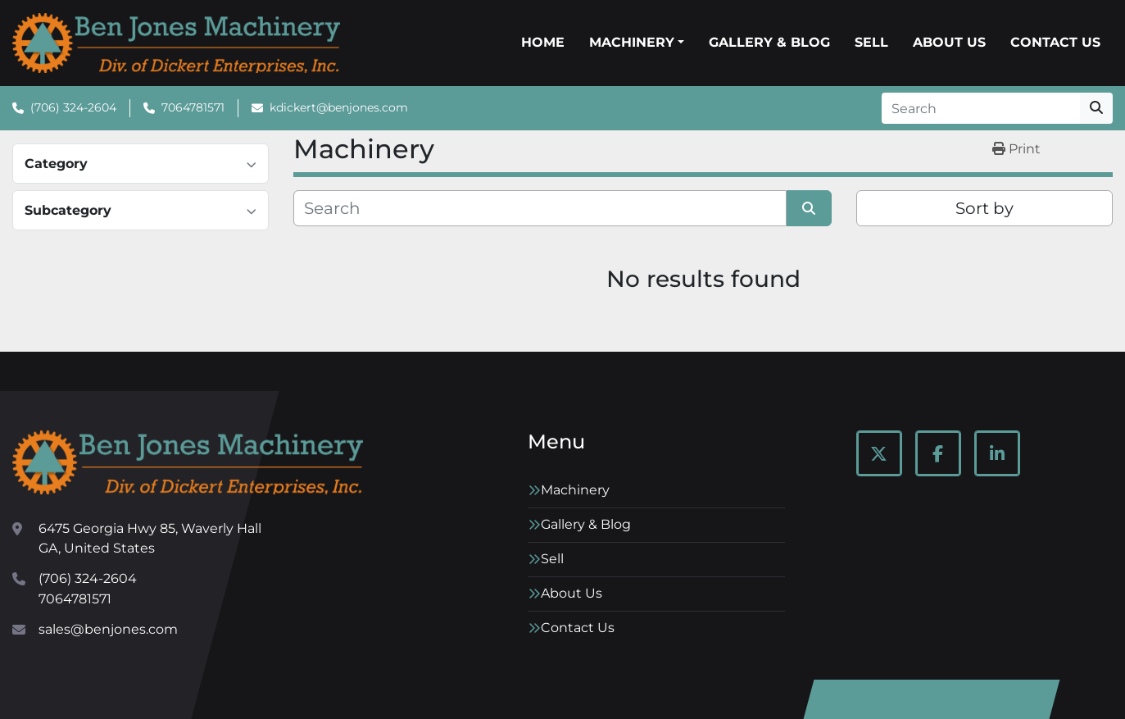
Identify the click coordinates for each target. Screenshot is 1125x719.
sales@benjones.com (108, 629)
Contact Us (1055, 42)
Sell (871, 42)
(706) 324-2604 (73, 107)
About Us (949, 42)
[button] (636, 42)
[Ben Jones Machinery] (187, 462)
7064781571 (193, 107)
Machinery (631, 42)
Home (543, 42)
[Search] (981, 108)
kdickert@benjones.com (339, 107)
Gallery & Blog (769, 42)
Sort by (984, 208)
